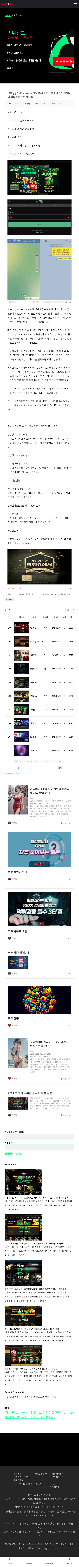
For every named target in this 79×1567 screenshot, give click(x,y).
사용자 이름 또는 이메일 (15, 1132)
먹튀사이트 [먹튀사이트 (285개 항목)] (33, 1412)
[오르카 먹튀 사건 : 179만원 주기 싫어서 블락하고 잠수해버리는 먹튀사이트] (38, 1227)
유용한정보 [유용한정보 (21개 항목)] (18, 1417)
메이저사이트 (57, 1474)
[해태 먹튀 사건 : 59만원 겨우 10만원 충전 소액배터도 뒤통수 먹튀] (38, 1316)
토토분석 (39, 1484)
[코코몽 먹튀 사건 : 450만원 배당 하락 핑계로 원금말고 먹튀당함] (38, 1355)
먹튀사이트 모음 (25, 1484)
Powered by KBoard (12, 773)
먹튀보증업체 (57, 1477)
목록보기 (9, 599)
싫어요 (19, 588)
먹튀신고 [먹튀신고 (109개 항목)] (48, 1412)
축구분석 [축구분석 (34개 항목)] (40, 1417)
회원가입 (18, 1153)
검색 (60, 768)
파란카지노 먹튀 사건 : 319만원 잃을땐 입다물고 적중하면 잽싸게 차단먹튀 (35, 1289)
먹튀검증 (17, 1474)
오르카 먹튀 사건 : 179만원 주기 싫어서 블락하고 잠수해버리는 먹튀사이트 (35, 1243)
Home (8, 15)
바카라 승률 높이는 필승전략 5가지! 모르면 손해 (28, 1396)
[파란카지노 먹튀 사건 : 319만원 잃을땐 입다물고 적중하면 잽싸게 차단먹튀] (38, 1273)
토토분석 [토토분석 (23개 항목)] (50, 1417)
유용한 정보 (19, 1480)
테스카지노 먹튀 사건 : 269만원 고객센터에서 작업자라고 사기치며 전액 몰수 (36, 1198)
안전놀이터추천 (41, 1474)
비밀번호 (8, 1142)
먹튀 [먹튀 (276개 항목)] (8, 1412)
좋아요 (11, 588)
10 (51, 761)
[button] (75, 4)
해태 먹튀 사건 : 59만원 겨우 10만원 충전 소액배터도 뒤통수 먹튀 (32, 1329)
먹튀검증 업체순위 (21, 1477)
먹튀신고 (51, 1484)
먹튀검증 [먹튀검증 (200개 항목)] (18, 1412)
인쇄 (69, 588)
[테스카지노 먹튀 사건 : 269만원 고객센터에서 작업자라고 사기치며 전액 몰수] (38, 1182)
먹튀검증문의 (53, 1487)
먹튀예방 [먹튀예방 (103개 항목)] (61, 1412)
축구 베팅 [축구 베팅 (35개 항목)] (29, 1417)
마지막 (60, 761)
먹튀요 (53, 1396)
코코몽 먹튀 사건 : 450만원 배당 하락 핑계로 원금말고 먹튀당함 (31, 1369)
